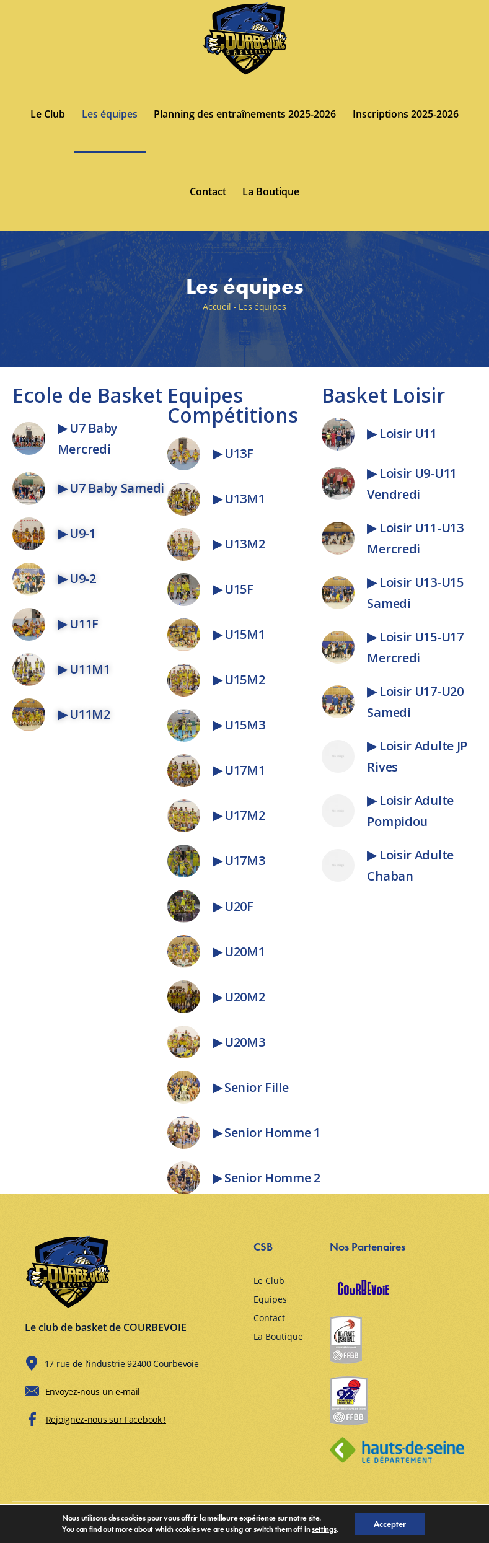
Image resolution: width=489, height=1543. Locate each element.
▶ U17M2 (239, 815)
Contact (208, 191)
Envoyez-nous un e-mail (92, 1391)
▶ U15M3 (239, 724)
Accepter (390, 1523)
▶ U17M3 (239, 860)
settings (324, 1529)
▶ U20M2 (239, 996)
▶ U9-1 (77, 533)
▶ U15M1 (239, 634)
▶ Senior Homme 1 (266, 1132)
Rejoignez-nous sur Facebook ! (106, 1419)
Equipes (270, 1299)
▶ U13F (233, 453)
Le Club (47, 114)
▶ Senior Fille (251, 1087)
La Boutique (270, 191)
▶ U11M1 (84, 669)
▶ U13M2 (239, 543)
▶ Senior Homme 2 (266, 1177)
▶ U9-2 (77, 578)
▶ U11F (78, 623)
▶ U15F (233, 589)
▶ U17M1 (239, 770)
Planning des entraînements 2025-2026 (245, 114)
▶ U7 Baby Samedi (111, 488)
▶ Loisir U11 (401, 433)
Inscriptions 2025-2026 (406, 114)
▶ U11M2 (84, 714)
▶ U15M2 (239, 679)
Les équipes (110, 114)
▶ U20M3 (239, 1042)
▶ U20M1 (239, 951)
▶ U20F (233, 906)
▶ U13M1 (239, 498)
